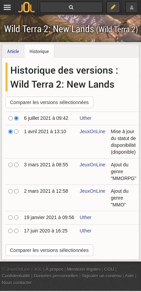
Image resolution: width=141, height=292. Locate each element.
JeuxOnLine (92, 131)
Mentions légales (84, 269)
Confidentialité (16, 275)
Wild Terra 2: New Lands (71, 28)
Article (13, 51)
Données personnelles (56, 275)
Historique (39, 51)
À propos (54, 269)
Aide (129, 275)
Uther (85, 118)
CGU (109, 269)
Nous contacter (17, 282)
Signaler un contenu (101, 275)
